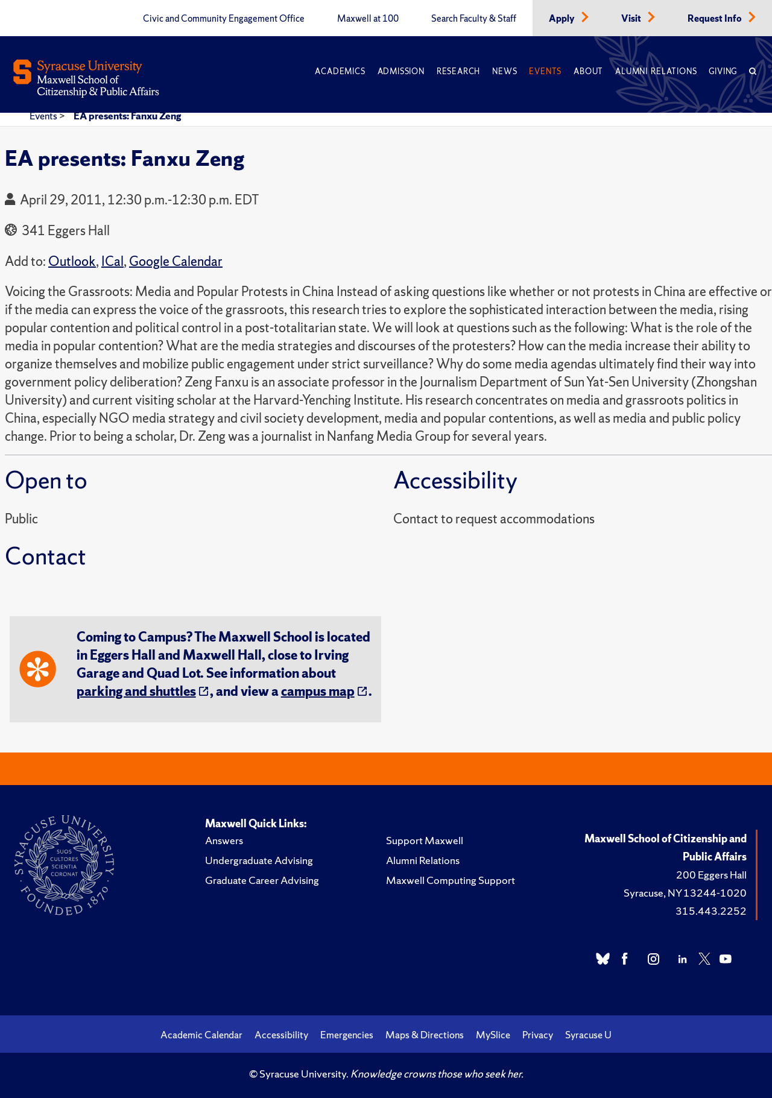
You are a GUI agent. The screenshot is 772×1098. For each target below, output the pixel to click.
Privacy (537, 1034)
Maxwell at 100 (368, 19)
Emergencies (346, 1034)
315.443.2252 (711, 911)
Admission (401, 71)
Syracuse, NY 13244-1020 (685, 893)
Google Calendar (176, 261)
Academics (340, 71)
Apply (563, 19)
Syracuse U (588, 1034)
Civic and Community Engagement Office (224, 19)
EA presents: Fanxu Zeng (127, 115)
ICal (112, 261)
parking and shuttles (136, 691)
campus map (318, 691)
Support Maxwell (424, 840)
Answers (224, 840)
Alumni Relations (656, 71)
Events (545, 71)
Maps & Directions (424, 1034)
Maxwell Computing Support (450, 880)
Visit (632, 19)
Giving (723, 71)
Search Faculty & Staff (473, 19)
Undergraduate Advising (259, 860)
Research (458, 71)
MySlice (493, 1034)
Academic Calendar (201, 1034)
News (504, 71)
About (588, 71)
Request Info (716, 19)
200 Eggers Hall (711, 875)
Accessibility (281, 1034)
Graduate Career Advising (262, 880)
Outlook (72, 261)
